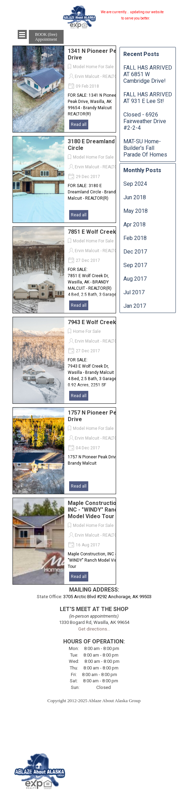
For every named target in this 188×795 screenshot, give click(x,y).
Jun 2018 (134, 197)
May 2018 (135, 211)
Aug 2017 (135, 278)
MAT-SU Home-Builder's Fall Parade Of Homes (145, 148)
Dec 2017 (135, 251)
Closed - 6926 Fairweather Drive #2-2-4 (144, 121)
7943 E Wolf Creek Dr (96, 322)
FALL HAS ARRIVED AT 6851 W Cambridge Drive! (147, 74)
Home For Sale (87, 331)
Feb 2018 (135, 238)
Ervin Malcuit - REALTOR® (99, 76)
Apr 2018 (134, 224)
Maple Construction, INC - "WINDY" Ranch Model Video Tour (94, 510)
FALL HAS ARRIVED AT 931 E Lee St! (147, 97)
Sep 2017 (135, 265)
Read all (79, 124)
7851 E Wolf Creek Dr (96, 231)
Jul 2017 (134, 292)
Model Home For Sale (93, 66)
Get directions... (94, 629)
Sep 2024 (135, 183)
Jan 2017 (134, 306)
